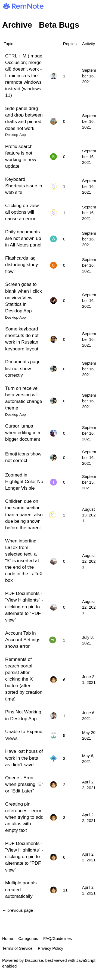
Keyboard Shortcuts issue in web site (23, 185)
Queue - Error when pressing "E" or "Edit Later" (24, 784)
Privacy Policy (50, 948)
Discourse (34, 960)
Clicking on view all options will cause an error (22, 212)
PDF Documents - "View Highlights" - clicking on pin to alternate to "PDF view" (24, 857)
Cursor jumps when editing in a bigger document (22, 432)
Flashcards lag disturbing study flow (21, 264)
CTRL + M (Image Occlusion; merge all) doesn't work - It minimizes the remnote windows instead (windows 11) (23, 75)
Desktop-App (15, 135)
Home (7, 938)
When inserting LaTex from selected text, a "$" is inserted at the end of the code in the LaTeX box (24, 560)
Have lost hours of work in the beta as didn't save (24, 757)
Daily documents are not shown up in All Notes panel (23, 238)
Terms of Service (17, 948)
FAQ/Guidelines (57, 938)
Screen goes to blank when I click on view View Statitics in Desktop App (23, 297)
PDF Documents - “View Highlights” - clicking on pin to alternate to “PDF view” (24, 607)
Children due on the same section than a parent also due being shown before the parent (24, 514)
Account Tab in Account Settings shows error (22, 639)
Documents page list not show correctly (23, 368)
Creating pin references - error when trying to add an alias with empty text (24, 817)
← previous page (17, 910)
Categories (28, 938)
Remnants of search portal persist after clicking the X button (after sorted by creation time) (23, 679)
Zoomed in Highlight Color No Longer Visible (24, 481)
